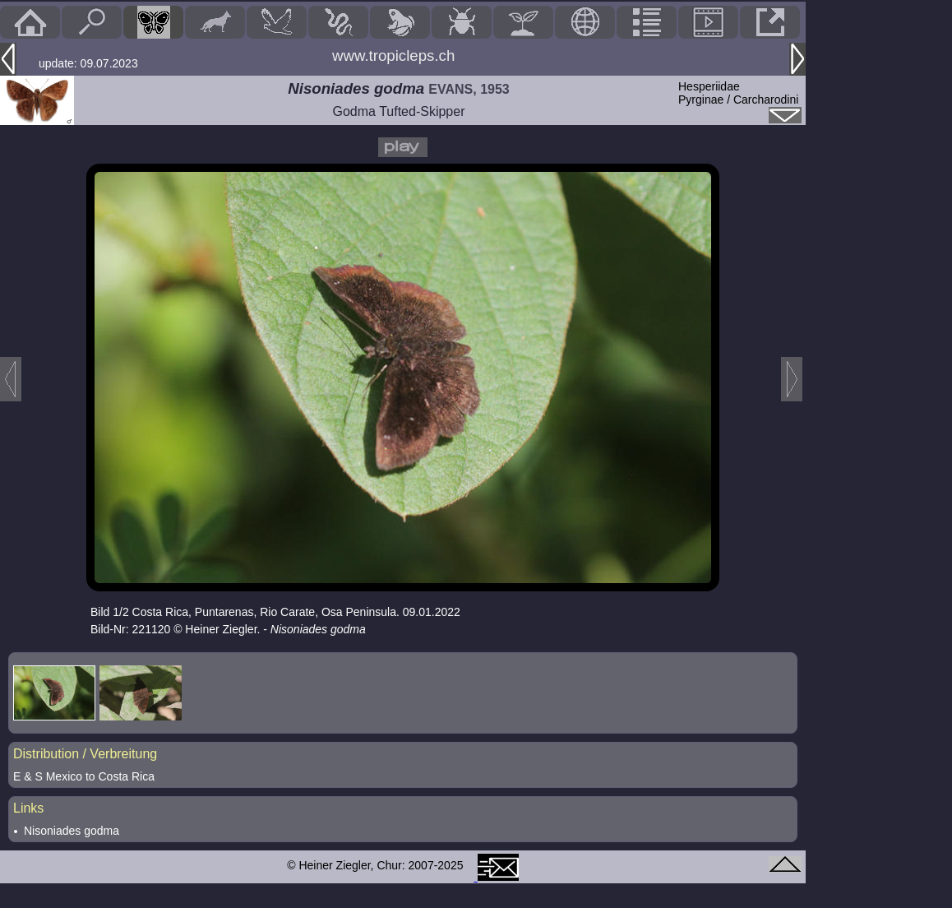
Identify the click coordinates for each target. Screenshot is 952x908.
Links (28, 808)
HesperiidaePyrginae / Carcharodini (738, 93)
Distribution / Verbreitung (85, 754)
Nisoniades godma (71, 830)
